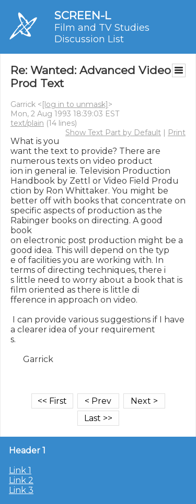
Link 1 (20, 470)
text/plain (27, 123)
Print (177, 132)
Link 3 (21, 490)
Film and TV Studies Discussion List (101, 33)
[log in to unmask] (75, 104)
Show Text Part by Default (113, 132)
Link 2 (21, 480)
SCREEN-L (82, 15)
